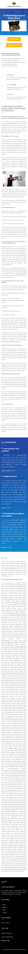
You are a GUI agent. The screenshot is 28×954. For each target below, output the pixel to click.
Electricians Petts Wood (20, 602)
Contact (5, 912)
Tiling (13, 674)
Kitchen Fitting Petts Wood (12, 673)
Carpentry (18, 624)
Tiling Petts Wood (6, 631)
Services (5, 907)
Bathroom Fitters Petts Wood (18, 613)
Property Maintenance (21, 646)
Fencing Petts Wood (14, 775)
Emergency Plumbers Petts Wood (17, 806)
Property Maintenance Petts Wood (16, 790)
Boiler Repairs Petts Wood (8, 680)
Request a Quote (14, 45)
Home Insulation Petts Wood (9, 867)
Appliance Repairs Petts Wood (9, 642)
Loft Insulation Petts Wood (16, 869)
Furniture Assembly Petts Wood (18, 846)
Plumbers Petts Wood (11, 810)
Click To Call (14, 39)
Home (4, 904)
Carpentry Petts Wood (7, 619)
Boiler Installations (7, 644)
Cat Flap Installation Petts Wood (17, 858)
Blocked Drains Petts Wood (12, 782)
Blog (4, 909)
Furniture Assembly (17, 849)
